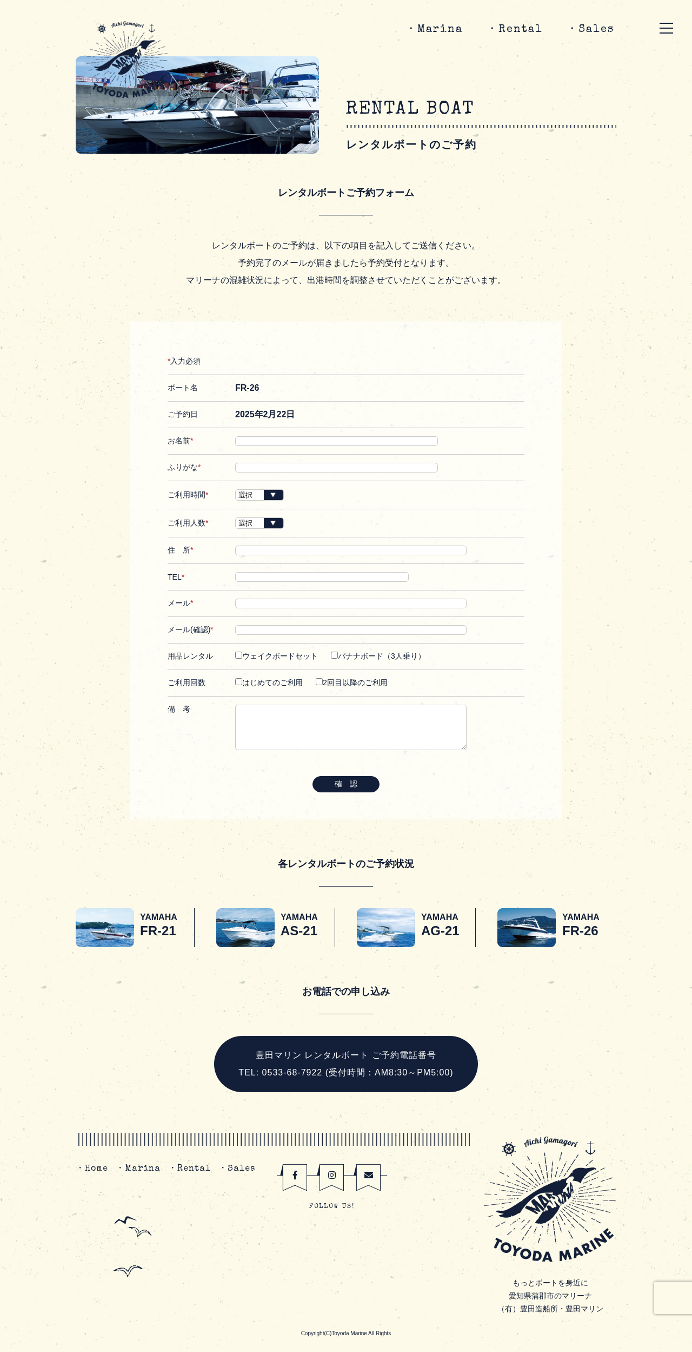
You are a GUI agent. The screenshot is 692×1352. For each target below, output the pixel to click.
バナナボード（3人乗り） (378, 656)
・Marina (434, 29)
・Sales (590, 29)
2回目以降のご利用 (352, 682)
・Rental (515, 29)
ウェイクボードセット (276, 656)
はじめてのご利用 (269, 682)
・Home (92, 1169)
